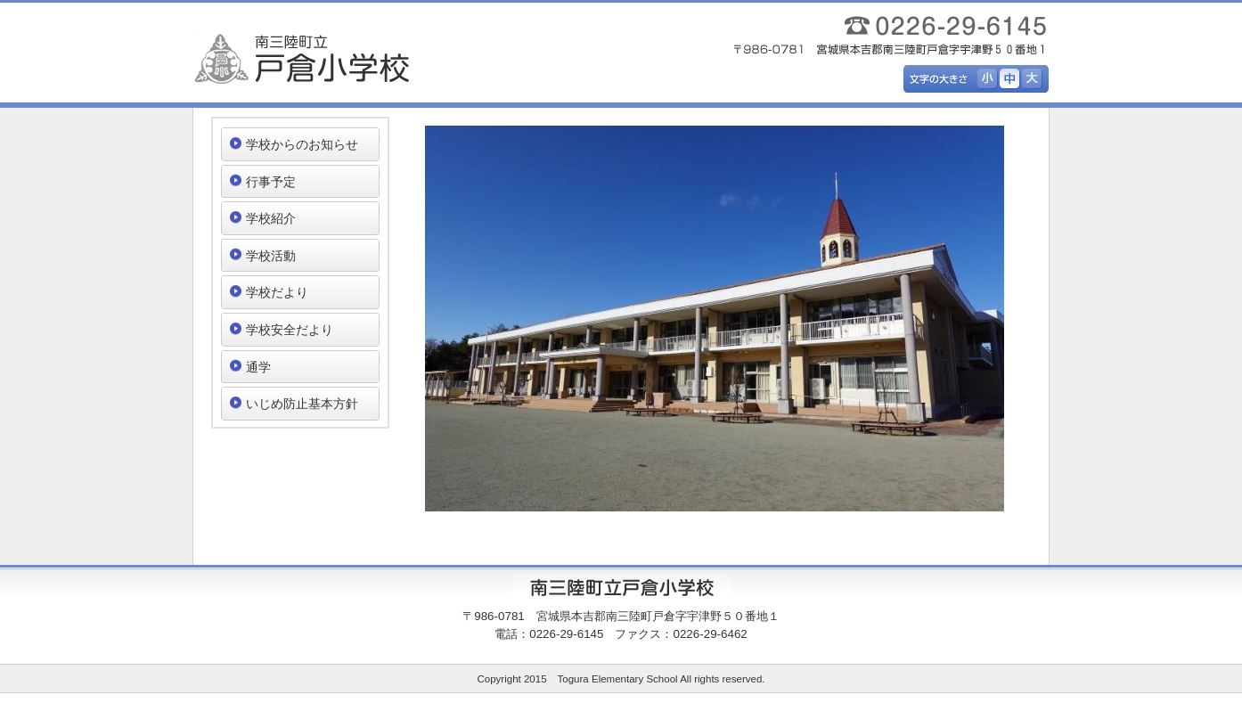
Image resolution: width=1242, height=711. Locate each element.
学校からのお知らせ (302, 144)
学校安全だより (289, 330)
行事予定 (271, 182)
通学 (258, 367)
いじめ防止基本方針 (302, 403)
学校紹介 (271, 218)
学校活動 (271, 256)
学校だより (277, 292)
